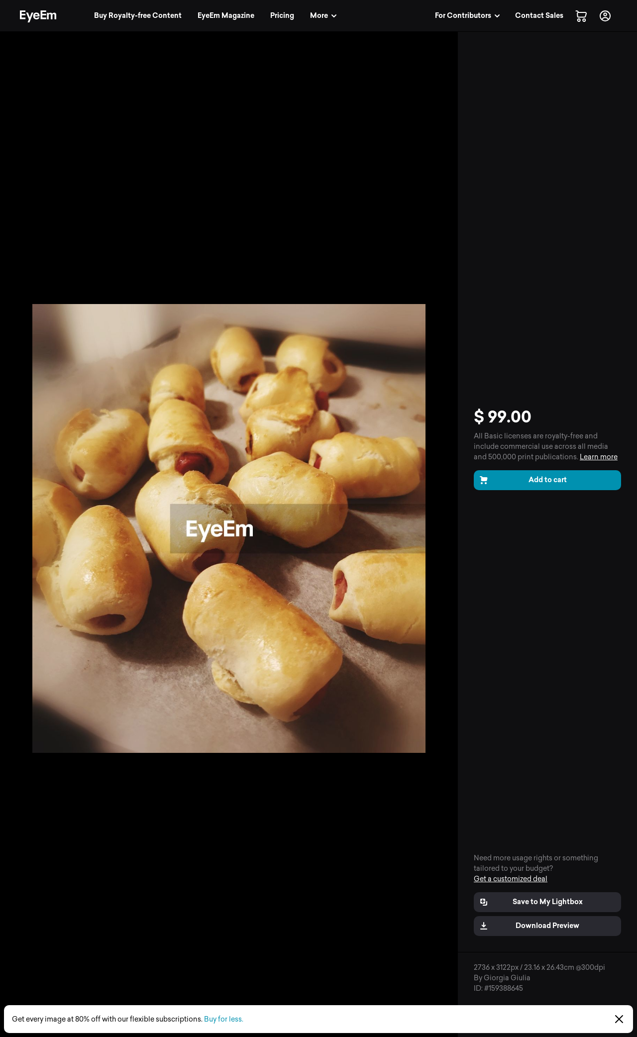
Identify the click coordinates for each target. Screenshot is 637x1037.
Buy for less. (223, 1019)
